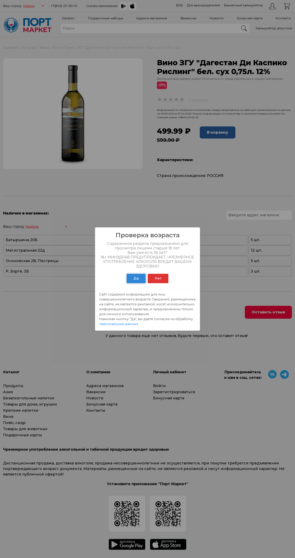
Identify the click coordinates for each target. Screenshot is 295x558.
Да (136, 278)
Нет (158, 278)
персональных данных (118, 324)
